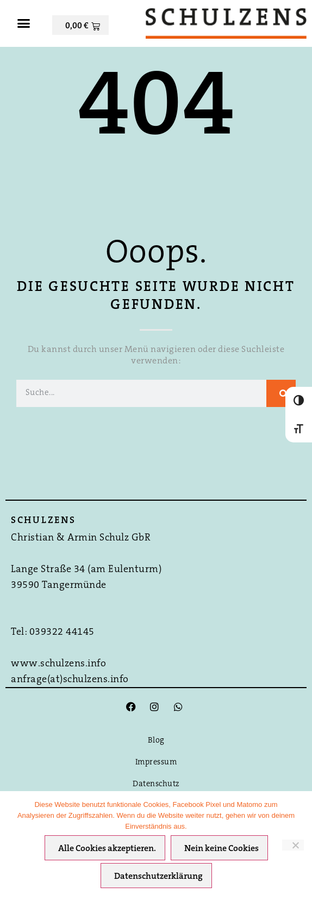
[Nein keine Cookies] (293, 845)
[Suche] (281, 393)
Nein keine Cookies (221, 849)
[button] (23, 23)
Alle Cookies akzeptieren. (107, 849)
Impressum (156, 762)
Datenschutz (156, 784)
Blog (156, 741)
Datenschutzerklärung (158, 876)
